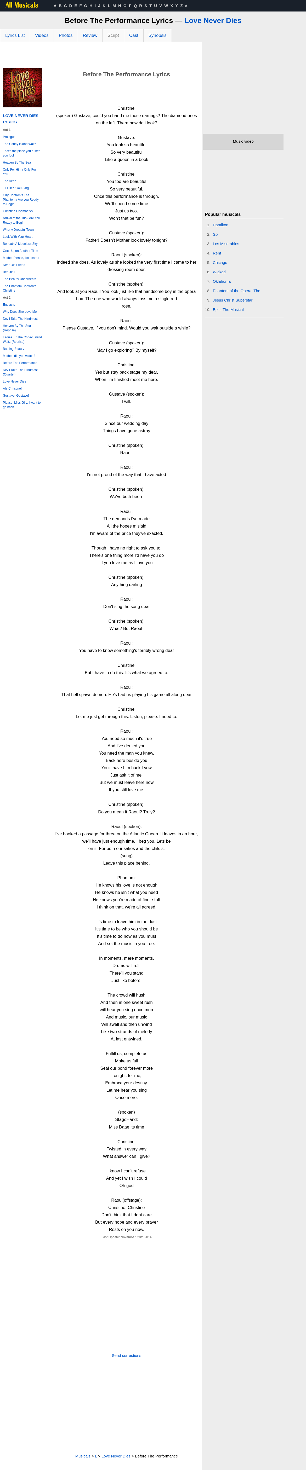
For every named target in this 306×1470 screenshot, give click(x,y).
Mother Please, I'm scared (21, 258)
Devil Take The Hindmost (20, 319)
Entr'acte (9, 304)
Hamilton (220, 225)
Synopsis (158, 35)
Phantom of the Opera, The (236, 290)
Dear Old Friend (14, 265)
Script (113, 35)
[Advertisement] (101, 56)
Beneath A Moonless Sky (20, 244)
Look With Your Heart (17, 237)
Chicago (220, 262)
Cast (133, 35)
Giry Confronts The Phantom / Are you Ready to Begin (21, 199)
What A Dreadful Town (18, 230)
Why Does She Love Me (20, 312)
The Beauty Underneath (19, 279)
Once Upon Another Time (20, 251)
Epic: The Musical (228, 309)
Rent (217, 253)
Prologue (9, 137)
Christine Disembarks (18, 211)
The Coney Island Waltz (19, 144)
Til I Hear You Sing (16, 188)
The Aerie (9, 181)
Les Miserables (226, 243)
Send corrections (126, 1355)
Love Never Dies (212, 20)
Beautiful (9, 272)
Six (215, 234)
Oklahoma (222, 281)
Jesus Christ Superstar (233, 300)
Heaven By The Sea (17, 162)
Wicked (219, 272)
